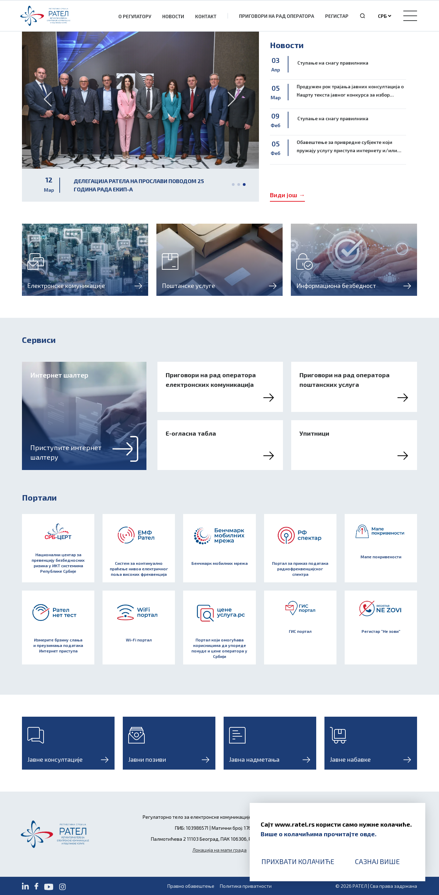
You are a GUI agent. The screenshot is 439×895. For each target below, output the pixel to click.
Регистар (336, 16)
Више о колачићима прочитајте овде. (319, 834)
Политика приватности (246, 886)
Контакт (205, 16)
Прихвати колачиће (297, 861)
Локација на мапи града (219, 850)
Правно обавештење (190, 886)
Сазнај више (377, 861)
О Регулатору (134, 16)
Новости (173, 16)
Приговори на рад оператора (276, 16)
